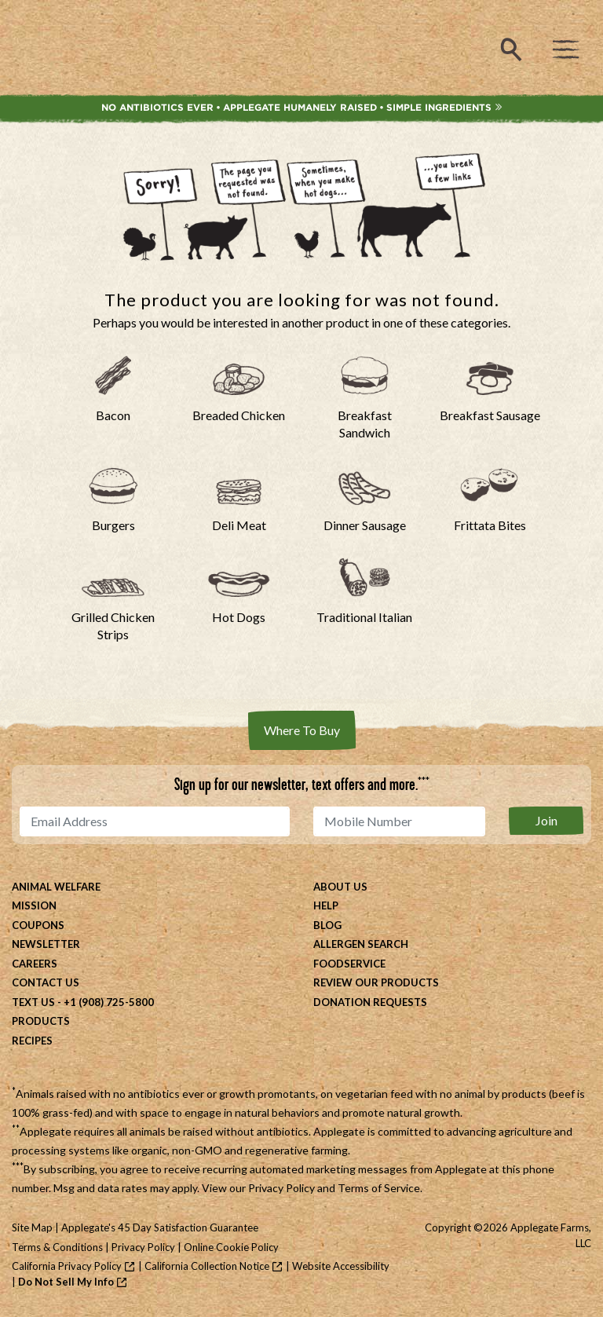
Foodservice (349, 963)
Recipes (32, 1040)
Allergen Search (360, 944)
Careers (34, 963)
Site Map (32, 1227)
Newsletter (46, 944)
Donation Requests (370, 1002)
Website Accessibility (340, 1266)
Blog (327, 925)
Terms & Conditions (57, 1247)
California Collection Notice (206, 1266)
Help (325, 905)
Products (41, 1021)
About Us (340, 886)
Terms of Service (379, 1187)
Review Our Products (376, 982)
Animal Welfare (56, 886)
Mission (34, 905)
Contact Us (45, 982)
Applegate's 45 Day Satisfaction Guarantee (159, 1227)
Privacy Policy (281, 1187)
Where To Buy (302, 730)
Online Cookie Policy (231, 1247)
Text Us (33, 1002)
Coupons (38, 925)
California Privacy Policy (67, 1266)
